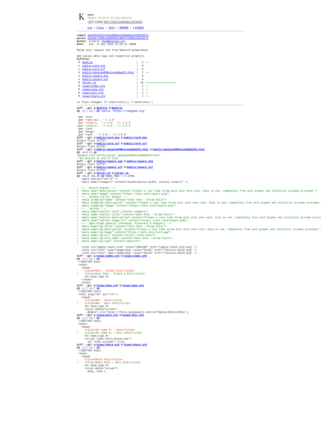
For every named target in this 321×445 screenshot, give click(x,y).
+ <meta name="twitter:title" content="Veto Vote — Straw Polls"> (125, 253)
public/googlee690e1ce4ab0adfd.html (108, 82)
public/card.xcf (93, 78)
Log (89, 29)
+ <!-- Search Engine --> (96, 220)
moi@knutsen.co (113, 44)
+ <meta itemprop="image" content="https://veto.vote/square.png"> (126, 242)
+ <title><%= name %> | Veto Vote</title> (109, 396)
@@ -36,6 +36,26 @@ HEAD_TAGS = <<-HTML (106, 206)
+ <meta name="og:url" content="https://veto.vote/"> (116, 278)
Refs (112, 29)
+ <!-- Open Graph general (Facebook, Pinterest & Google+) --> (124, 263)
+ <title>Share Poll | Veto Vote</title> (109, 432)
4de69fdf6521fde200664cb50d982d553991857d (117, 37)
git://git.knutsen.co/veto (123, 23)
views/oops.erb (93, 102)
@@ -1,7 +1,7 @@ (88, 306)
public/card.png (93, 74)
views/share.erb (93, 110)
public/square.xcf (95, 90)
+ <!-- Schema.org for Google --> (102, 231)
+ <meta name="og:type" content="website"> (109, 285)
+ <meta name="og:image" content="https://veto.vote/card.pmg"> (124, 274)
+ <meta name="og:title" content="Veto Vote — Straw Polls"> (122, 267)
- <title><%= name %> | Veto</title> (106, 393)
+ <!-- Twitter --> (91, 245)
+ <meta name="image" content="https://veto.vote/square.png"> (123, 227)
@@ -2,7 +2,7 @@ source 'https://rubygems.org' (111, 127)
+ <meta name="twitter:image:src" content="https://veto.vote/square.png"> (132, 260)
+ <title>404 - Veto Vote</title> (103, 360)
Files (100, 29)
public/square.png (95, 86)
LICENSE (138, 29)
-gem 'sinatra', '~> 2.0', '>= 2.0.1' (104, 141)
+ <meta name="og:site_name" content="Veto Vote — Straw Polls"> (125, 281)
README (123, 29)
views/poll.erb (93, 106)
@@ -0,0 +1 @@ (87, 177)
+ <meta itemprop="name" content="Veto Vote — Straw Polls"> (122, 235)
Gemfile (87, 70)
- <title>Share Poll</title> (100, 429)
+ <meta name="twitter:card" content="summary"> (112, 249)
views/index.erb (93, 98)
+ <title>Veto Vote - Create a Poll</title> (111, 324)
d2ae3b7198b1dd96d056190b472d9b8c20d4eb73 (117, 41)
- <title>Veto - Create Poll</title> (106, 321)
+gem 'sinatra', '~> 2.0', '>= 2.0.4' (104, 145)
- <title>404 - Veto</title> (100, 357)
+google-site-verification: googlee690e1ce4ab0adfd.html (118, 181)
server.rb (89, 94)
